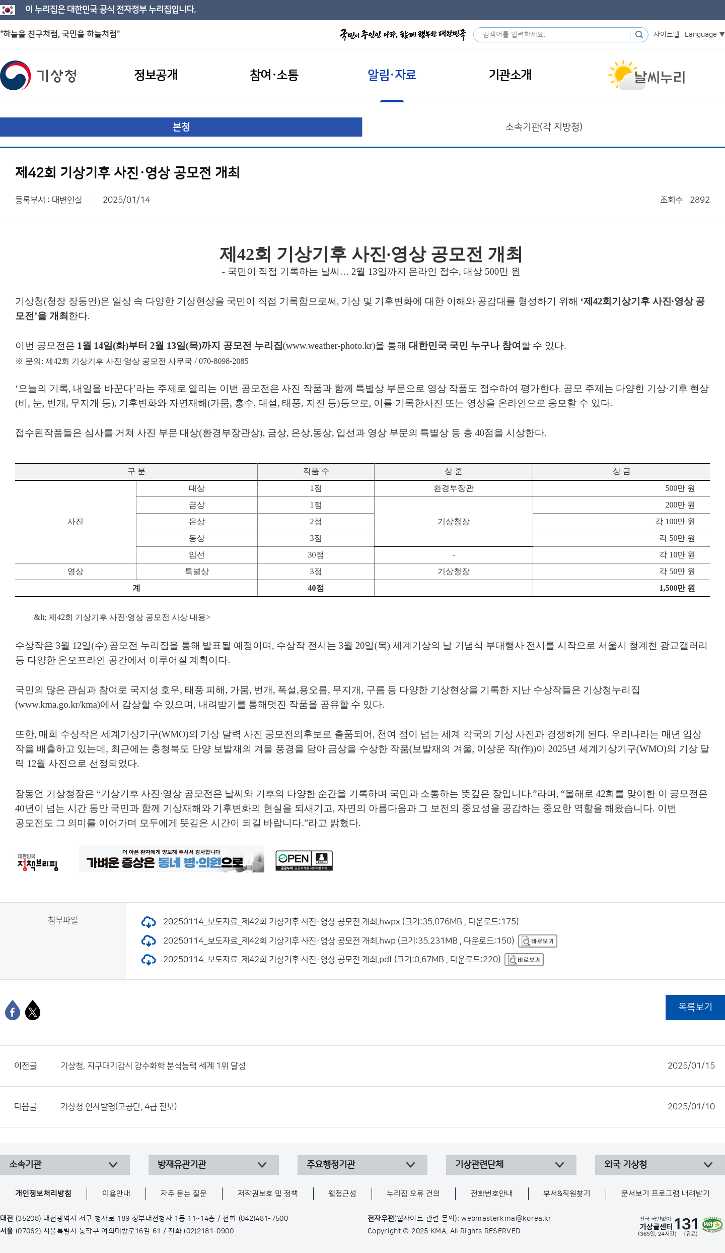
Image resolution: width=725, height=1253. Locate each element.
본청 (181, 127)
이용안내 (116, 1193)
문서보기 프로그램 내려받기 (665, 1193)
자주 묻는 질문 (184, 1193)
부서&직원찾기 (567, 1193)
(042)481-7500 (263, 1219)
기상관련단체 (479, 1165)
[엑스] (32, 1010)
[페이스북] (12, 1010)
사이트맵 (667, 35)
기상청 (38, 75)
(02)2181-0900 (209, 1231)
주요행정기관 (331, 1165)
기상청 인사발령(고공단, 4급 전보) (387, 1107)
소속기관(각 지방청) (544, 127)
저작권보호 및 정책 (268, 1193)
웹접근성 (342, 1193)
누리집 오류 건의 (413, 1193)
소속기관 (25, 1165)
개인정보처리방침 (43, 1193)
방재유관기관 (182, 1165)
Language (701, 35)
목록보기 (695, 1007)
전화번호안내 (492, 1193)
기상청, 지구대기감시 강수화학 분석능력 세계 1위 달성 (387, 1066)
